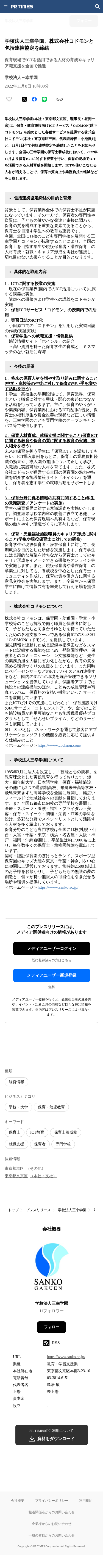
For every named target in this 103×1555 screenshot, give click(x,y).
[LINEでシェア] (44, 99)
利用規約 (85, 1500)
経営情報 (16, 1082)
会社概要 (17, 1500)
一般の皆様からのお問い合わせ (52, 1535)
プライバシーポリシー (51, 1500)
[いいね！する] (9, 99)
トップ (13, 1210)
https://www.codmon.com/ (59, 745)
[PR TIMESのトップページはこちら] (22, 6)
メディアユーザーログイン (51, 948)
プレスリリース (38, 1210)
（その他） (35, 1168)
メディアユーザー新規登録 (51, 975)
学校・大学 (18, 1107)
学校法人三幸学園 (72, 1210)
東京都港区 (14, 1168)
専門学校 (63, 1144)
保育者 (40, 1144)
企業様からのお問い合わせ (51, 1523)
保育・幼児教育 (51, 1107)
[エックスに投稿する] (24, 99)
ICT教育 (37, 1132)
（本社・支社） (43, 1176)
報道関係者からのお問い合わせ (52, 1512)
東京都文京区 (16, 1176)
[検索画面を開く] (97, 6)
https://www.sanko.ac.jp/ (58, 887)
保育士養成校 (65, 1132)
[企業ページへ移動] (51, 1268)
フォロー (51, 1327)
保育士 (14, 1132)
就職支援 (16, 1144)
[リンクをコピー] (59, 99)
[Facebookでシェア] (34, 99)
